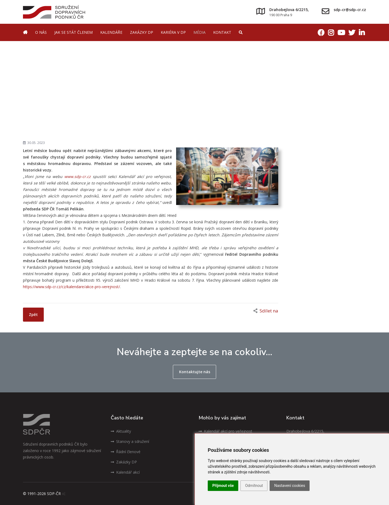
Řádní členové (125, 451)
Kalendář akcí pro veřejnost (225, 431)
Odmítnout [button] (254, 485)
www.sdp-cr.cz (77, 176)
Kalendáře (111, 32)
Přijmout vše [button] (223, 485)
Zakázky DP (141, 32)
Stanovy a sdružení (130, 441)
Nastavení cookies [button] (289, 485)
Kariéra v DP (173, 32)
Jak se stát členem (73, 32)
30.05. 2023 (34, 142)
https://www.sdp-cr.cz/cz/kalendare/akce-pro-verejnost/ (71, 286)
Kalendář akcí (125, 472)
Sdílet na (265, 311)
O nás (41, 32)
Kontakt (222, 32)
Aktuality (121, 431)
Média (199, 32)
